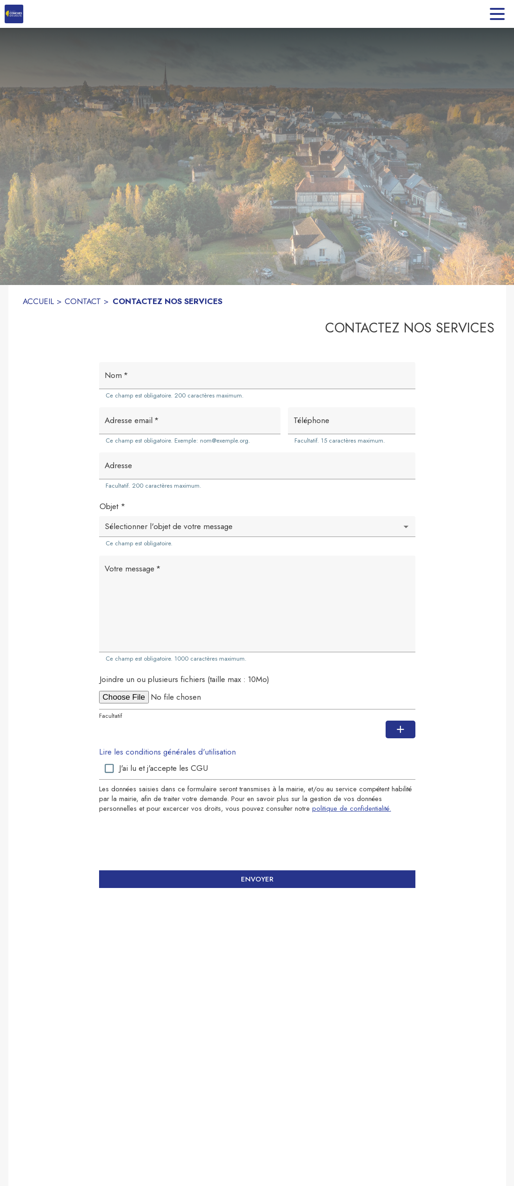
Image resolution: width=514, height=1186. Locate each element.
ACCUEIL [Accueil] (38, 301)
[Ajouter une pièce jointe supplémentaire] (400, 729)
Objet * (113, 506)
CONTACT (83, 301)
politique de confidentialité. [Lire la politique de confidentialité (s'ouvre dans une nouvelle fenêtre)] (351, 808)
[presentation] (257, 841)
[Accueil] (14, 14)
